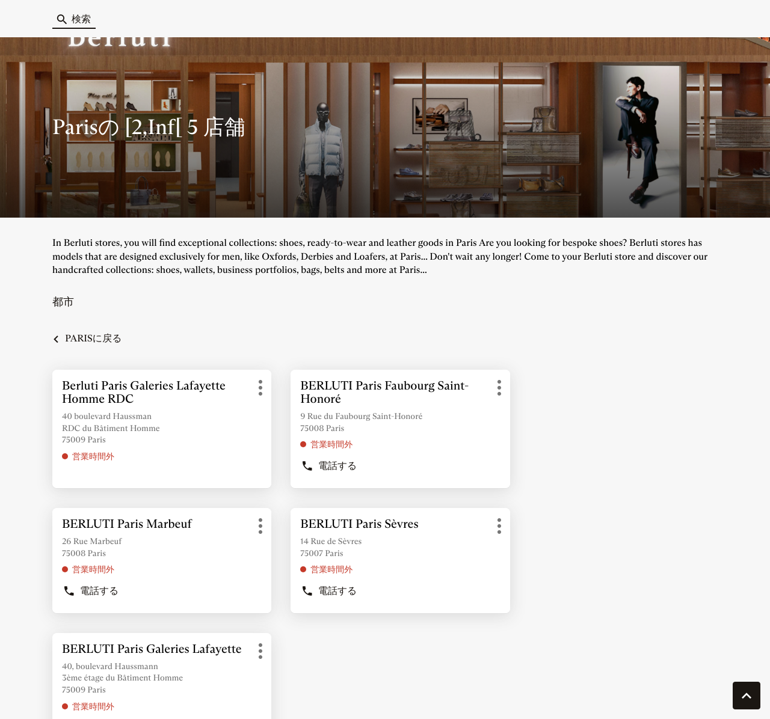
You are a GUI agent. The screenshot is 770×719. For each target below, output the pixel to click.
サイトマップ (411, 692)
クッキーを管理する (70, 692)
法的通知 (578, 692)
